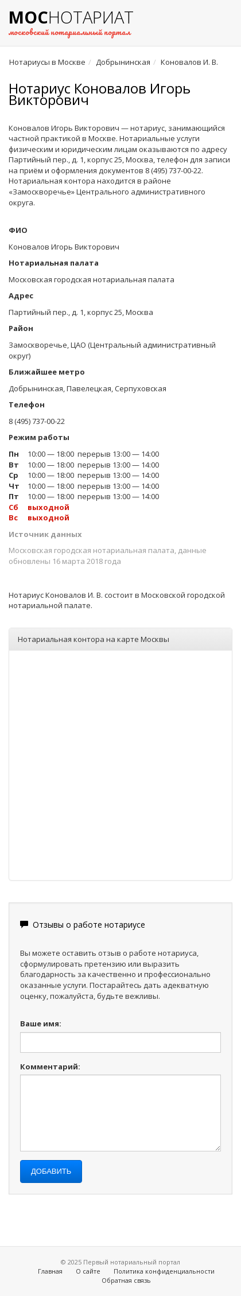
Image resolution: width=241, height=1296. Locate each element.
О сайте (88, 1271)
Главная (50, 1271)
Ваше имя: (40, 1023)
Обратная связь (126, 1280)
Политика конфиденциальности (164, 1271)
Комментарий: (50, 1066)
